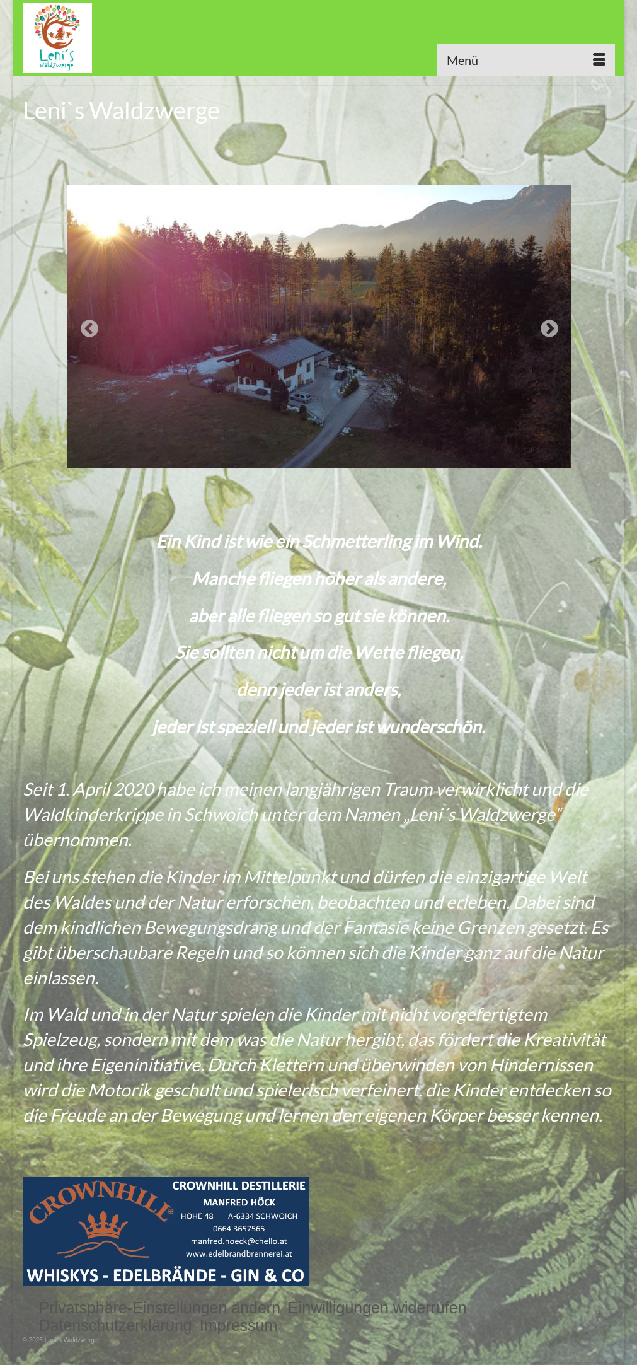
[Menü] (526, 60)
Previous (85, 325)
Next (545, 325)
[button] (160, 1307)
